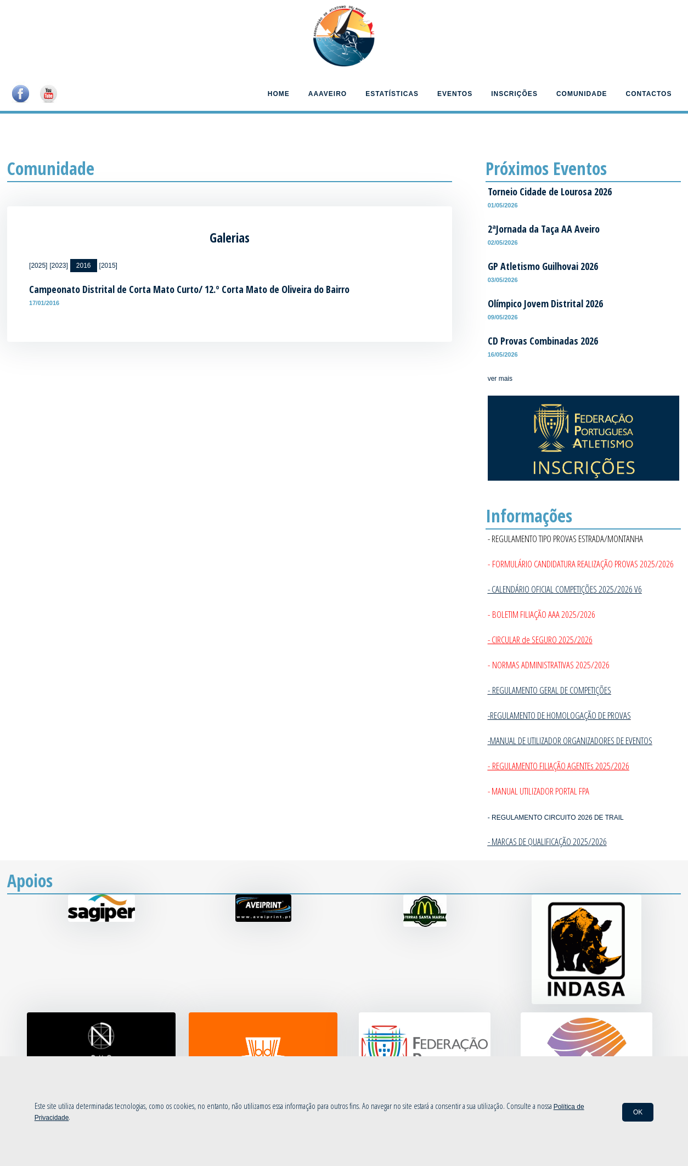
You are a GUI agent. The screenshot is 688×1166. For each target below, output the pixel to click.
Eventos (454, 94)
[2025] (38, 265)
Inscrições (514, 94)
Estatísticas (392, 94)
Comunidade (581, 94)
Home (279, 94)
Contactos (649, 94)
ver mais (500, 378)
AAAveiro (327, 94)
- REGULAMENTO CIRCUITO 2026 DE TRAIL (556, 817)
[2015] (108, 265)
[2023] (58, 265)
